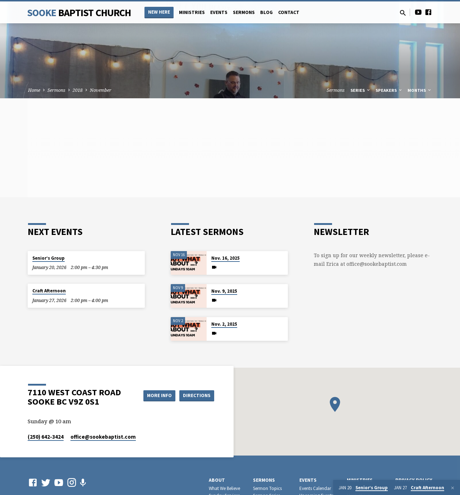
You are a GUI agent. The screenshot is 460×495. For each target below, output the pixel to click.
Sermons (244, 12)
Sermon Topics (267, 488)
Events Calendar (315, 488)
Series (360, 90)
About (217, 480)
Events (218, 12)
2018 (78, 90)
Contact (288, 12)
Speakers (389, 90)
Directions (196, 395)
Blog (266, 12)
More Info (156, 395)
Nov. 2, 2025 (224, 324)
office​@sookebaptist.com (103, 436)
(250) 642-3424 (46, 436)
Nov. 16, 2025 (225, 258)
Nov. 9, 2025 (224, 291)
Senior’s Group (48, 258)
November (100, 90)
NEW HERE (159, 12)
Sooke (79, 12)
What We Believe (224, 488)
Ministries (192, 12)
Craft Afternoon (49, 291)
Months (420, 90)
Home (34, 90)
